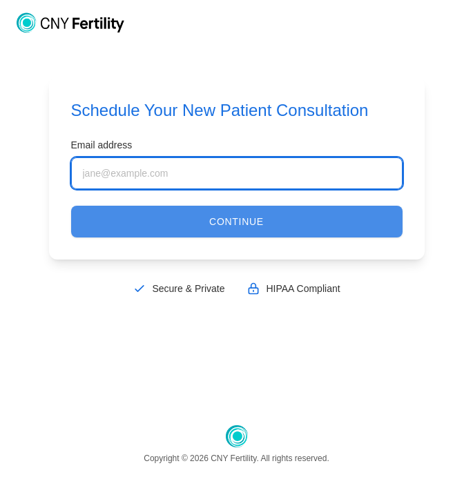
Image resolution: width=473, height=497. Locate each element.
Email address (102, 144)
